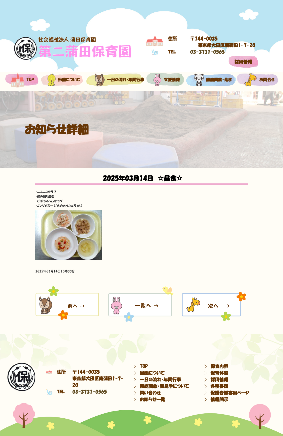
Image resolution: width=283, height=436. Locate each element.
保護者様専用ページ (229, 393)
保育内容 (219, 366)
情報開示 (219, 399)
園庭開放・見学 (210, 79)
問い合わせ (150, 393)
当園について (61, 79)
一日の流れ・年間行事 (114, 79)
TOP (144, 366)
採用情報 (243, 62)
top (21, 79)
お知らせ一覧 (152, 399)
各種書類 (219, 386)
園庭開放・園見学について (164, 386)
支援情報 (165, 79)
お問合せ (257, 79)
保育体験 (219, 373)
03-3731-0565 (207, 52)
